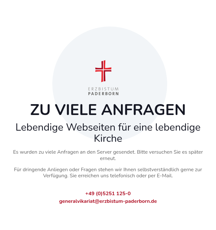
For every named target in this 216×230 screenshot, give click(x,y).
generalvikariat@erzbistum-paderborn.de (108, 201)
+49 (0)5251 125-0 (107, 193)
